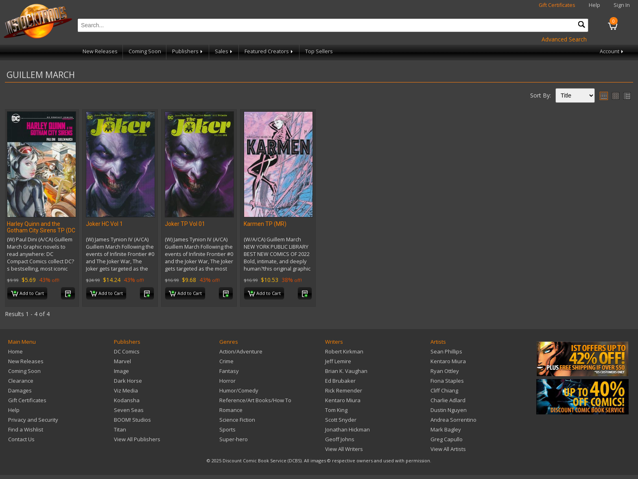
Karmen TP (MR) (265, 224)
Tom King (336, 410)
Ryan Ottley (444, 371)
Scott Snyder (340, 419)
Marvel (122, 361)
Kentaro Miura (343, 400)
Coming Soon (145, 51)
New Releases (100, 51)
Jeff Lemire (338, 361)
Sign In (622, 5)
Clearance (20, 380)
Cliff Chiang (444, 390)
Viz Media (126, 390)
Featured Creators (269, 51)
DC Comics (127, 351)
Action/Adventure (240, 351)
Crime (226, 361)
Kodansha (127, 400)
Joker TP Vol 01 (185, 224)
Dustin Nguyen (448, 410)
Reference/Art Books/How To (255, 400)
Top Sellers (319, 51)
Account (612, 51)
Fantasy (229, 371)
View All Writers (344, 449)
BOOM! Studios (132, 419)
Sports (227, 429)
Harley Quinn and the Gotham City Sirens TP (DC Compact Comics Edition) (41, 230)
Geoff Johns (339, 439)
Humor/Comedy (238, 390)
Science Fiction (237, 419)
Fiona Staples (447, 380)
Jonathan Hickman (347, 429)
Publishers (188, 51)
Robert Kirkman (344, 351)
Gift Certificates (557, 5)
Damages (20, 390)
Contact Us (21, 439)
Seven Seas (129, 410)
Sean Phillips (446, 351)
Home (15, 351)
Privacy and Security (33, 419)
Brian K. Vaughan (346, 371)
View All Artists (448, 449)
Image (121, 371)
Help (594, 5)
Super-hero (233, 439)
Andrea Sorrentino (453, 419)
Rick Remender (343, 390)
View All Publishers (137, 439)
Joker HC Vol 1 (104, 224)
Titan (120, 429)
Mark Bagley (445, 429)
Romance (231, 410)
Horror (227, 380)
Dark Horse (128, 380)
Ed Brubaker (340, 380)
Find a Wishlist (25, 429)
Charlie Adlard (447, 400)
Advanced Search (564, 39)
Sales (224, 51)
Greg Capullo (446, 439)
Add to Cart (27, 293)
